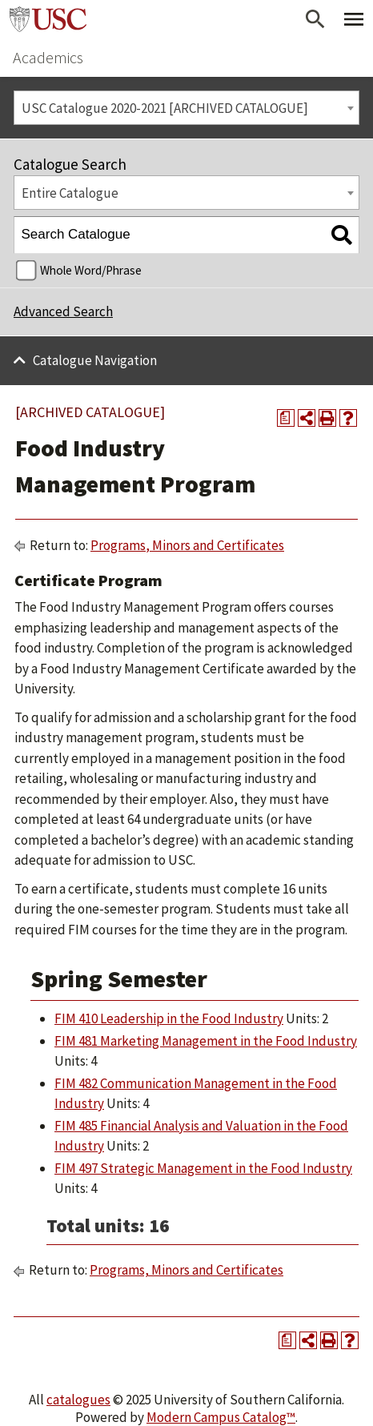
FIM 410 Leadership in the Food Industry (168, 1018)
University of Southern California (48, 19)
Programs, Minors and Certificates (187, 545)
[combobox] (186, 107)
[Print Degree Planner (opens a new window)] (286, 418)
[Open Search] (315, 19)
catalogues (78, 1399)
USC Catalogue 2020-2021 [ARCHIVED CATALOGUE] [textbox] (165, 108)
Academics (48, 57)
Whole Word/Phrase (91, 270)
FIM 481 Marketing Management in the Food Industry (205, 1041)
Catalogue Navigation (95, 360)
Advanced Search (63, 311)
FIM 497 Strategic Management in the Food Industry (203, 1168)
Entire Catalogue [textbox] (70, 193)
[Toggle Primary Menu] (354, 19)
